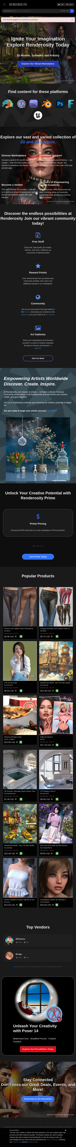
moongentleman (47, 848)
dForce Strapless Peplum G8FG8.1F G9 (19, 900)
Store (26, 942)
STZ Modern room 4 (47, 791)
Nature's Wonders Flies (13, 737)
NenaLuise (70, 480)
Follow (19, 942)
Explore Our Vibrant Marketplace (38, 64)
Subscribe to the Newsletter (38, 1099)
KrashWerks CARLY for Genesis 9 (53, 900)
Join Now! (52, 411)
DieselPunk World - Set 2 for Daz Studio (55, 683)
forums (27, 312)
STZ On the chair (10, 683)
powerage (45, 685)
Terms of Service (52, 1140)
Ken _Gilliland (10, 739)
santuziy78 (9, 685)
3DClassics (20, 939)
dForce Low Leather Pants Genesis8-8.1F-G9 (21, 628)
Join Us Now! (38, 358)
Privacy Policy (32, 1142)
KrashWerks (46, 902)
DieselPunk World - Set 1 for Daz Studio (19, 845)
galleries (24, 315)
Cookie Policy (17, 1142)
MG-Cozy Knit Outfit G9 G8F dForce (53, 845)
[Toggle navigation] (4, 4)
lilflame (8, 631)
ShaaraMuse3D (11, 793)
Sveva (8, 902)
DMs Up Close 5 (46, 737)
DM (43, 739)
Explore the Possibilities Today (38, 1049)
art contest (50, 315)
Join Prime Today (38, 556)
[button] (33, 546)
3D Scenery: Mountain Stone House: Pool (19, 791)
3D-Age (19, 954)
